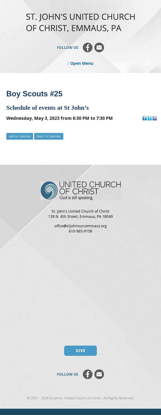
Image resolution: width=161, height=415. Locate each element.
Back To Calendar (49, 136)
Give (80, 350)
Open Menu (80, 63)
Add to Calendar (20, 136)
